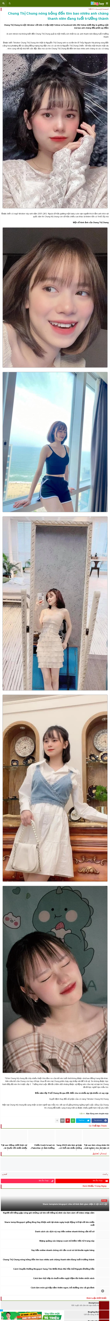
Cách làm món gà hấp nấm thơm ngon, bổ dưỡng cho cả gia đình (62, 1288)
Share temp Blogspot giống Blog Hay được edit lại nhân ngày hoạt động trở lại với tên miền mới (49, 1224)
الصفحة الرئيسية (102, 9)
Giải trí (91, 9)
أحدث (105, 1174)
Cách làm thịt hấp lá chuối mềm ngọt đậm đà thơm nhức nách (63, 1279)
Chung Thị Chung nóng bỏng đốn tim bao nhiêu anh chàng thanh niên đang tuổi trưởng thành (48, 1260)
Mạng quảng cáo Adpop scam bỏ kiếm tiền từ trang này (66, 1241)
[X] (1, 1310)
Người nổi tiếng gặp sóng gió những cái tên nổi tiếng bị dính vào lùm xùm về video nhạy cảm (48, 1213)
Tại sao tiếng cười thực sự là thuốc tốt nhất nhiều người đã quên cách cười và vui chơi (14, 1147)
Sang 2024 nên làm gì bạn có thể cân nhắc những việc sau (69, 1147)
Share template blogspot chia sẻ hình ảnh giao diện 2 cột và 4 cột (75, 1204)
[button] (107, 3)
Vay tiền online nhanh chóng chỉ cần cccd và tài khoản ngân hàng (62, 1250)
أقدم (5, 1174)
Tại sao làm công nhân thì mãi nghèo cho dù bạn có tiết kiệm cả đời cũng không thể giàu (96, 1147)
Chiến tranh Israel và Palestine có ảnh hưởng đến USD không (43, 1147)
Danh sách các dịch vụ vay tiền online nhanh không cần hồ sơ (64, 1232)
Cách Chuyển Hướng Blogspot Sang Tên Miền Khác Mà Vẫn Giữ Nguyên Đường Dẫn (53, 1269)
